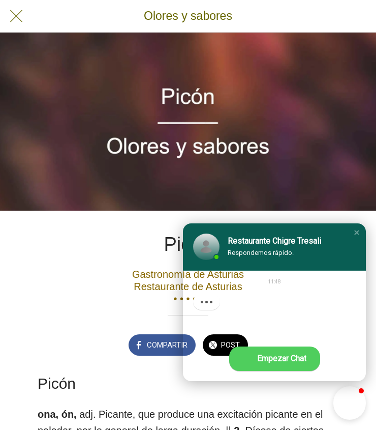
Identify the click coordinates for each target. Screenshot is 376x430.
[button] (357, 232)
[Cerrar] (16, 16)
